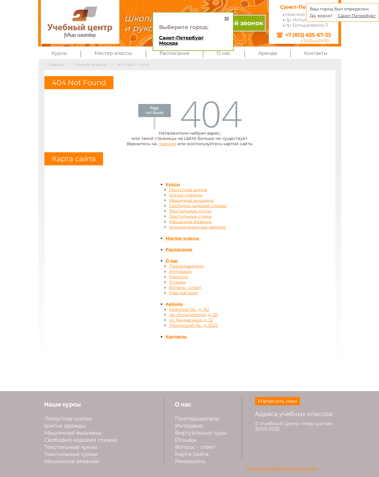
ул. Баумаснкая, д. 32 (191, 320)
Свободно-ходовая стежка (197, 205)
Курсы (59, 53)
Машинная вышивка (191, 200)
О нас (224, 53)
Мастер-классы (113, 53)
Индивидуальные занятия (197, 227)
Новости (178, 276)
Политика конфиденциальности (281, 468)
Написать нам (277, 401)
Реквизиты (190, 461)
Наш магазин (183, 292)
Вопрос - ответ (185, 287)
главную (167, 143)
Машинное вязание (190, 221)
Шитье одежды (185, 195)
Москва (168, 43)
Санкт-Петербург (181, 38)
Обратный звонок (233, 23)
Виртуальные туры (201, 433)
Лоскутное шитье (188, 189)
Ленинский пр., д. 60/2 (193, 325)
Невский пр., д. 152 (189, 309)
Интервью (180, 271)
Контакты (315, 53)
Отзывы (177, 282)
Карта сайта (192, 454)
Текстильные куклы (190, 211)
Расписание (175, 53)
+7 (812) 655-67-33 (308, 35)
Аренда (267, 53)
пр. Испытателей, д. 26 (193, 314)
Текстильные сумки (190, 216)
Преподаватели (186, 266)
